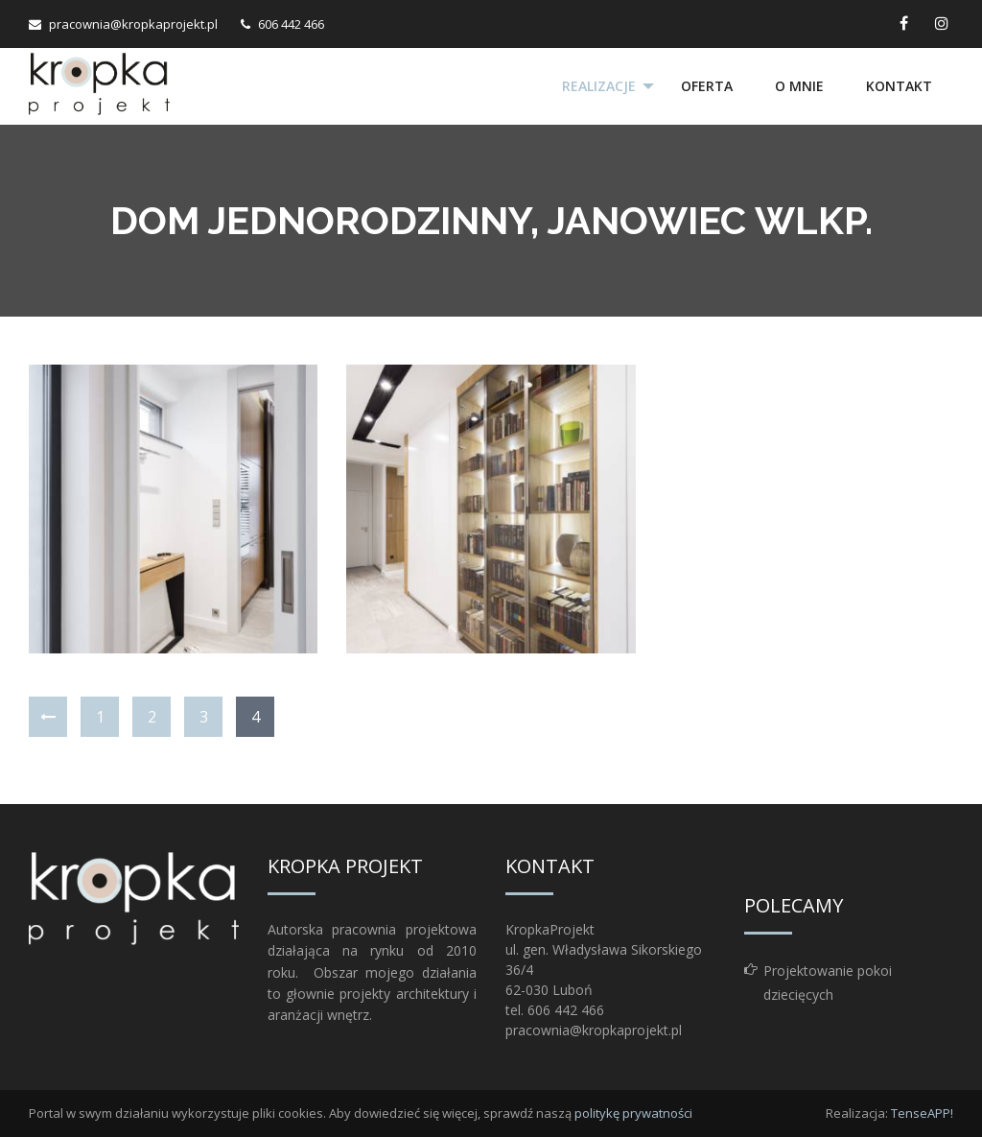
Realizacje (599, 86)
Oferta (707, 86)
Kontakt (899, 86)
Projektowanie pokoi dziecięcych (827, 982)
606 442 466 (291, 24)
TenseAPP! (922, 1113)
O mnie (799, 86)
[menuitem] (600, 86)
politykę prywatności (633, 1113)
